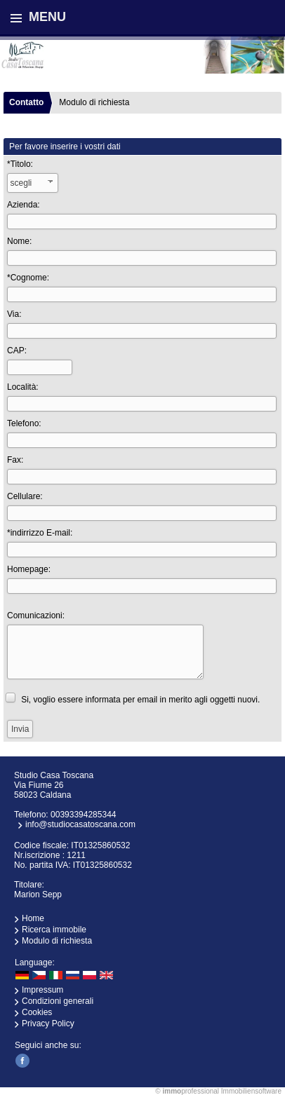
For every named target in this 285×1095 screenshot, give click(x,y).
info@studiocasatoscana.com (80, 824)
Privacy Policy (48, 1023)
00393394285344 (83, 814)
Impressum (42, 990)
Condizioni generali (57, 1001)
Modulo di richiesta (57, 941)
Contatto (26, 102)
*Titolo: (20, 164)
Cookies (37, 1012)
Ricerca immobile (54, 929)
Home (33, 918)
